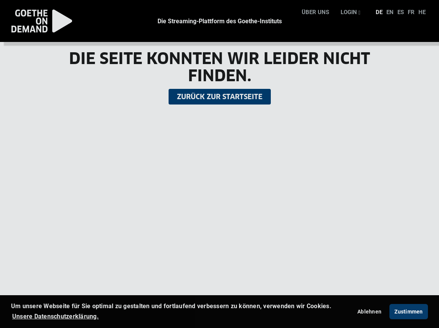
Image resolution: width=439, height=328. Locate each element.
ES (400, 12)
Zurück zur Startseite (219, 96)
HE (422, 12)
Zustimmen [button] (408, 311)
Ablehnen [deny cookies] (369, 311)
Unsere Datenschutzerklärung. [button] (55, 316)
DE (379, 12)
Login (350, 12)
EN (390, 12)
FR (411, 12)
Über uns (315, 12)
